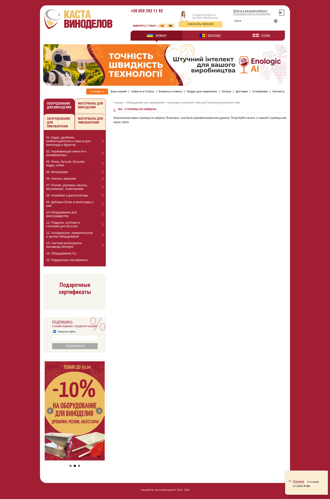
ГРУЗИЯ (265, 35)
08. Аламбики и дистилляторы (67, 195)
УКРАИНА (160, 35)
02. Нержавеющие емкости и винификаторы (66, 153)
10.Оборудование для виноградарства (61, 214)
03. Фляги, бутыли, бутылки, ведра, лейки (65, 163)
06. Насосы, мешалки (61, 178)
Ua (162, 25)
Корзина (298, 482)
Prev (50, 410)
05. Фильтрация (57, 172)
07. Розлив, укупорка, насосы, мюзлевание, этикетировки (67, 186)
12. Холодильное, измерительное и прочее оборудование (69, 234)
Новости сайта (66, 331)
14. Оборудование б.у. (61, 253)
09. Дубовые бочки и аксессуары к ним (70, 203)
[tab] (75, 141)
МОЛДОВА (214, 35)
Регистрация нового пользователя (251, 13)
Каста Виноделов (165, 490)
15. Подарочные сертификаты (67, 260)
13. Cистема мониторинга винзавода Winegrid (64, 244)
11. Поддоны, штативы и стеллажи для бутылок (63, 224)
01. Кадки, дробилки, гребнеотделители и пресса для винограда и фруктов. (68, 141)
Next (99, 410)
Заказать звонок (200, 24)
